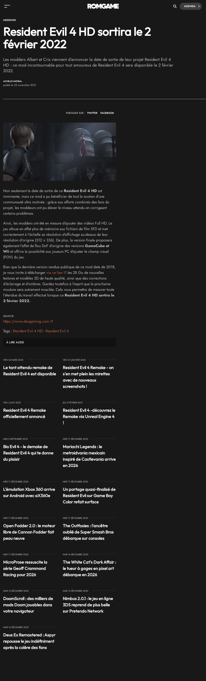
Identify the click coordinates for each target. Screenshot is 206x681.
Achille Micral (12, 81)
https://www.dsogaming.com (26, 321)
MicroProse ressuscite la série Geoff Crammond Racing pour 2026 (25, 568)
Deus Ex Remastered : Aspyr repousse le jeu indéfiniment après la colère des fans (29, 641)
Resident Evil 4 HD (28, 331)
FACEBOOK (107, 113)
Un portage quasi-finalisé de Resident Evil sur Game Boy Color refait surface (89, 495)
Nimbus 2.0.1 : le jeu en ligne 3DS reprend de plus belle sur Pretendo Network (88, 605)
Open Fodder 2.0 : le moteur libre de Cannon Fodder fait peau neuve (29, 532)
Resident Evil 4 (57, 331)
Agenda (192, 6)
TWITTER (92, 113)
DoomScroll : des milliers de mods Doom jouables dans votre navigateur (28, 605)
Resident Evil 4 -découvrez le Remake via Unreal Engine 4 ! (89, 416)
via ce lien (54, 272)
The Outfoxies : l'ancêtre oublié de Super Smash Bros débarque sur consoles (88, 532)
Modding (9, 20)
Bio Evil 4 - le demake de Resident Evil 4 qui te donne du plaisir (28, 453)
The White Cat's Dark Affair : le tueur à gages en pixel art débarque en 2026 (89, 568)
